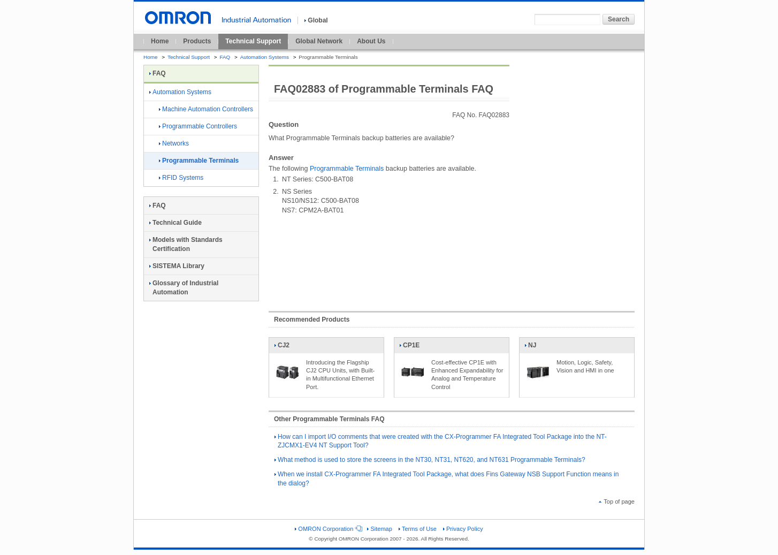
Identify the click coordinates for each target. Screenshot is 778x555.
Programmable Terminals (347, 168)
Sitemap (379, 529)
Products (197, 41)
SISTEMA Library (176, 266)
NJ (537, 347)
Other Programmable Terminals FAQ (329, 419)
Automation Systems (264, 57)
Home (160, 41)
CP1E (412, 347)
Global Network (318, 41)
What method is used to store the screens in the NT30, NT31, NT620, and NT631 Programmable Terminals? (429, 459)
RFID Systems (181, 177)
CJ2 (287, 347)
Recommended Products (311, 319)
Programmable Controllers (198, 126)
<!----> (452, 258)
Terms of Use (418, 529)
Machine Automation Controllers (206, 109)
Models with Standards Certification (186, 244)
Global (315, 20)
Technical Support (253, 41)
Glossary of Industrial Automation (183, 287)
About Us (371, 41)
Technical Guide (175, 222)
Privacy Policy (463, 529)
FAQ (224, 57)
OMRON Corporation (328, 529)
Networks (174, 143)
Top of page (617, 501)
